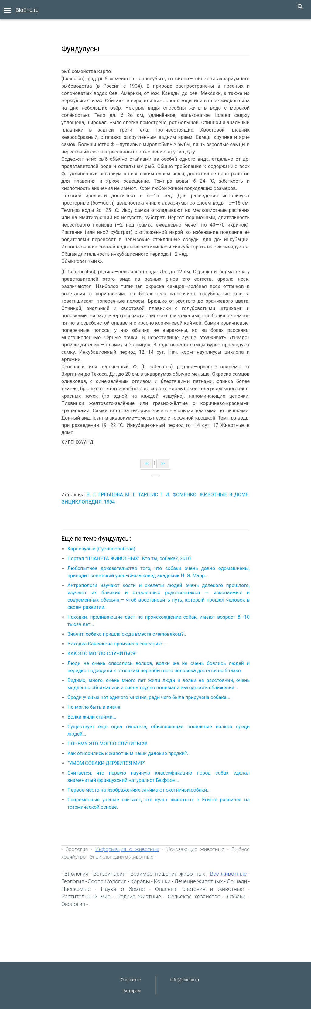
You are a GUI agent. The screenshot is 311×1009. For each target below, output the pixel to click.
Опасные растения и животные (199, 889)
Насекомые (76, 889)
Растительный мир (86, 896)
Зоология (77, 849)
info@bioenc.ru (184, 979)
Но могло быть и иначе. (94, 707)
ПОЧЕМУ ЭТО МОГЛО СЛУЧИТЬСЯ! (107, 744)
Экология (73, 904)
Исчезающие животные (195, 849)
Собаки (236, 896)
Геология (72, 881)
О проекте (131, 979)
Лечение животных (198, 881)
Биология (76, 873)
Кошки (162, 881)
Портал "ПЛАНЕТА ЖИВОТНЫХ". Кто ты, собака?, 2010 (129, 558)
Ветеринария (109, 873)
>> (163, 463)
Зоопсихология (107, 881)
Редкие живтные (139, 896)
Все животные (228, 873)
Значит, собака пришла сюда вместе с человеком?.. (126, 634)
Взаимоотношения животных (167, 873)
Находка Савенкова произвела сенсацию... (116, 644)
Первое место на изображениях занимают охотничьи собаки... (139, 790)
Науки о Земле (123, 889)
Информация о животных (127, 849)
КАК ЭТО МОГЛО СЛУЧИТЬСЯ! (102, 653)
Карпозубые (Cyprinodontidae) (101, 549)
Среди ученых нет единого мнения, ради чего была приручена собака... (148, 697)
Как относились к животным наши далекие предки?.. (128, 753)
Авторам (132, 990)
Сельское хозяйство (194, 896)
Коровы (140, 881)
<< (147, 463)
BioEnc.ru (27, 10)
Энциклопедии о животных (121, 857)
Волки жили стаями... (91, 717)
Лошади (237, 881)
